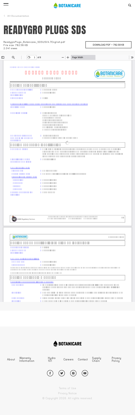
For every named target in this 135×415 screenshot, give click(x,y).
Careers (68, 359)
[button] (6, 3)
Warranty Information (26, 359)
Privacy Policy (116, 359)
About (11, 359)
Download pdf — (112, 43)
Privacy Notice (75, 393)
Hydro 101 (52, 359)
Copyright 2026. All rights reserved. (75, 398)
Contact (83, 359)
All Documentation (16, 16)
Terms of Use (75, 388)
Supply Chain (96, 359)
